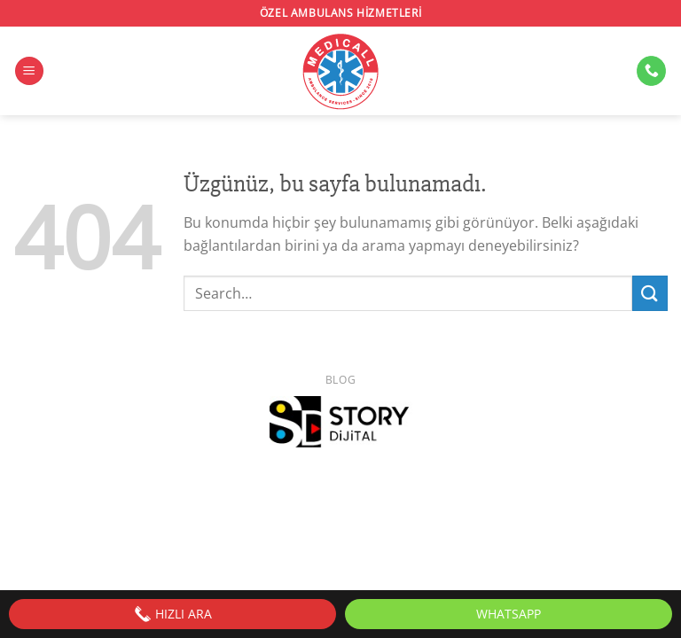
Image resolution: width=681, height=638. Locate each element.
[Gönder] (650, 293)
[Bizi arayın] (651, 71)
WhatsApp (508, 613)
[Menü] (29, 71)
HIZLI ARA (173, 614)
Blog (340, 379)
